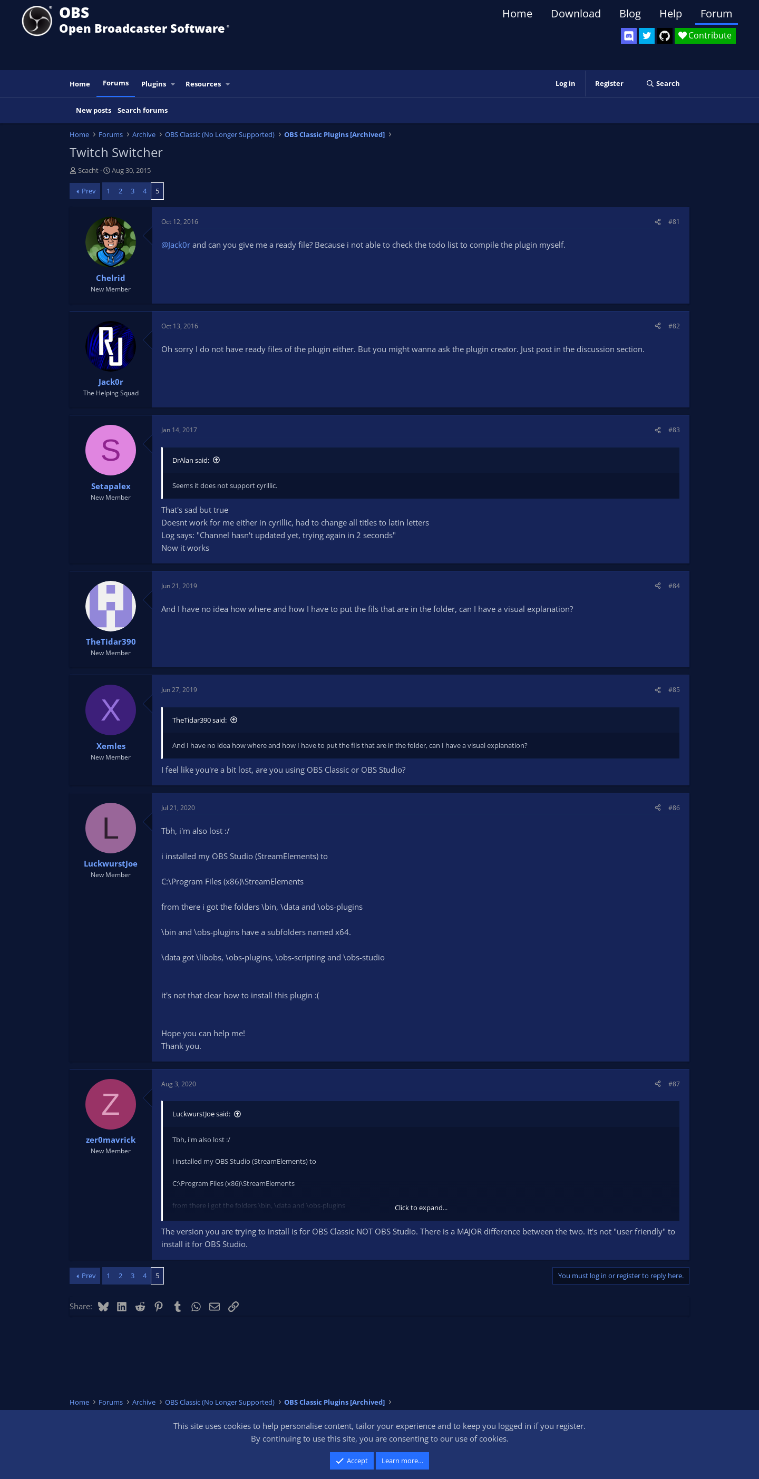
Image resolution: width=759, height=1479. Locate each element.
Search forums (143, 110)
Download (576, 13)
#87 (674, 1083)
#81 (674, 221)
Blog (630, 13)
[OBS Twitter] (647, 36)
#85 (674, 689)
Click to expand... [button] (421, 1207)
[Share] (658, 221)
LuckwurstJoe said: (201, 1113)
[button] (173, 84)
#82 (674, 326)
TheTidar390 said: (199, 720)
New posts (93, 110)
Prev (89, 191)
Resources (203, 84)
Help (670, 13)
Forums (116, 82)
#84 (674, 585)
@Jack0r (175, 244)
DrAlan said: (190, 460)
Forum (716, 13)
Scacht (88, 170)
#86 (674, 807)
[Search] (662, 83)
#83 (674, 429)
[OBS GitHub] (665, 36)
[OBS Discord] (629, 36)
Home (517, 13)
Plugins (153, 84)
